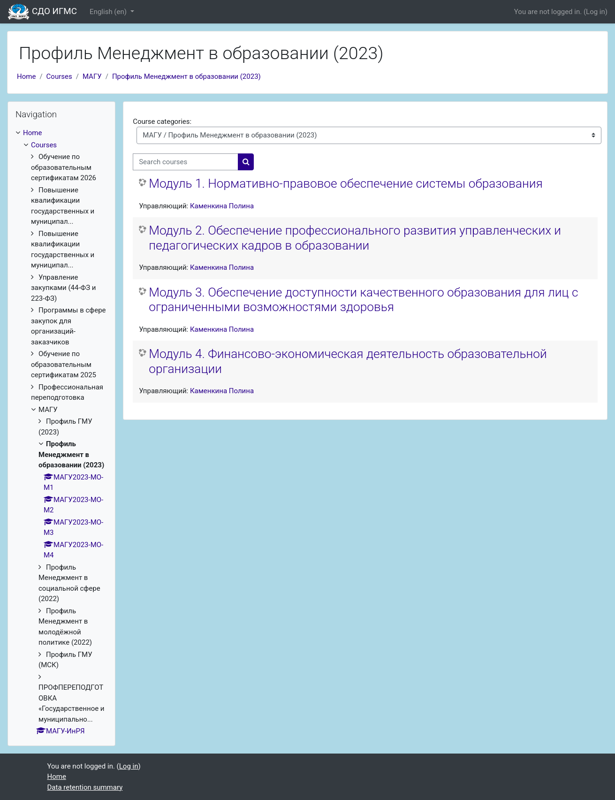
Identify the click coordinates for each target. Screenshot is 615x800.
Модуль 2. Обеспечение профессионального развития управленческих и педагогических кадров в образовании (355, 237)
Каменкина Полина (222, 206)
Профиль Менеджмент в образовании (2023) (186, 76)
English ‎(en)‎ (109, 12)
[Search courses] (185, 162)
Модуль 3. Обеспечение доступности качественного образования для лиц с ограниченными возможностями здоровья (363, 299)
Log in (595, 12)
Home (26, 76)
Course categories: (162, 121)
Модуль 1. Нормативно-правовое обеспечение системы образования (346, 183)
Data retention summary (85, 787)
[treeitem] (61, 432)
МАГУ (92, 76)
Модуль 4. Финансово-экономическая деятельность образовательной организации (348, 361)
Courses (59, 76)
